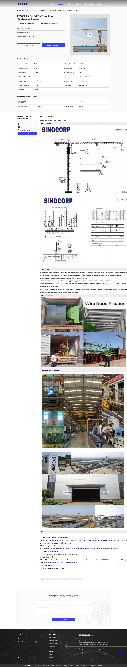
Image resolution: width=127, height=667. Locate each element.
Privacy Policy (28, 665)
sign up (105, 653)
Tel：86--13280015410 (25, 639)
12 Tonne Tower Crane (52, 579)
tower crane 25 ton (77, 579)
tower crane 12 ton (64, 579)
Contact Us (89, 4)
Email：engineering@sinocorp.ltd (28, 642)
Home (51, 4)
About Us (78, 4)
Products (60, 4)
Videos (69, 4)
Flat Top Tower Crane (35, 10)
